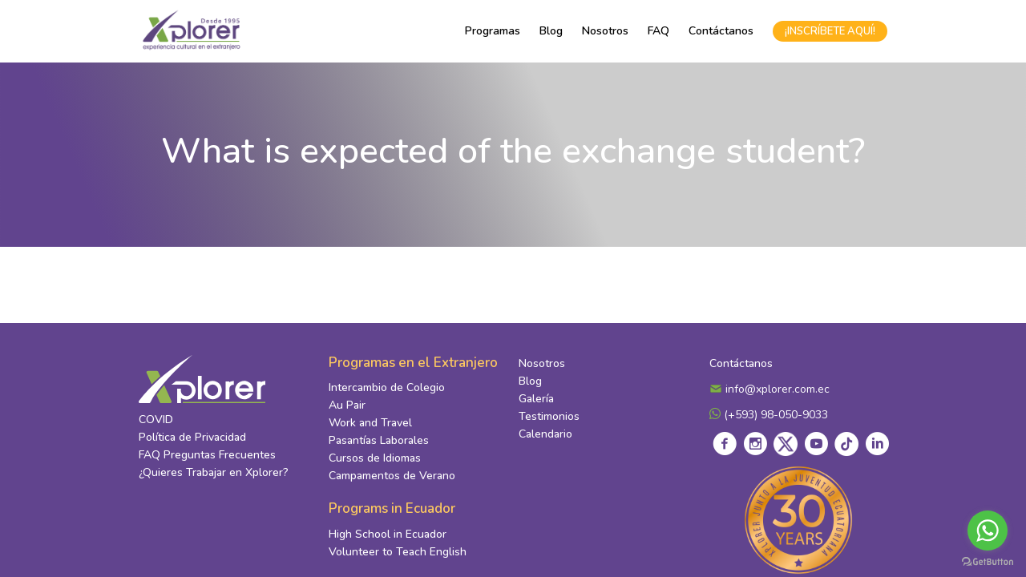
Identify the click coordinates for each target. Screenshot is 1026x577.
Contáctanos (721, 30)
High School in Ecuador (387, 534)
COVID (156, 419)
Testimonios (549, 416)
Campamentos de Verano (392, 475)
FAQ (658, 30)
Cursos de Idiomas (375, 458)
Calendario (545, 434)
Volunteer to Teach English (398, 551)
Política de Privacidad (192, 437)
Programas (492, 30)
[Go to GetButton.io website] (987, 561)
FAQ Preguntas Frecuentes (207, 454)
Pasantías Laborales (379, 440)
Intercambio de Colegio (387, 387)
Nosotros (605, 30)
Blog (551, 30)
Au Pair (347, 405)
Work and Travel (370, 422)
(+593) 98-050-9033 (768, 414)
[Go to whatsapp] (987, 530)
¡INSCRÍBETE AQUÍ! (830, 31)
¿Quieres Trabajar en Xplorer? (214, 472)
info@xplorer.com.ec (769, 389)
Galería (536, 398)
